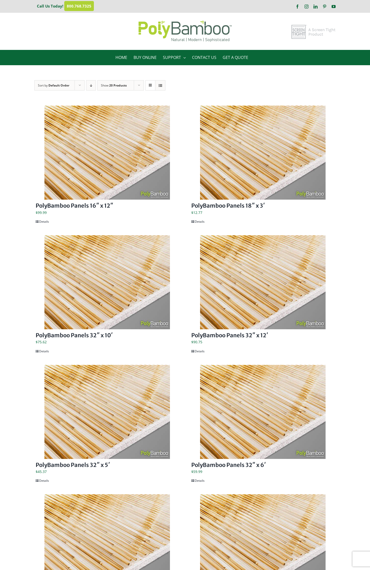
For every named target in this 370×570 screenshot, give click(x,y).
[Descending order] (91, 85)
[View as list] (160, 85)
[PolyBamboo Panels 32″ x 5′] (107, 412)
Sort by (53, 85)
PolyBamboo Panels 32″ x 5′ (73, 464)
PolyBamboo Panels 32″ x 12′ (229, 335)
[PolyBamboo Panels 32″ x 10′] (107, 282)
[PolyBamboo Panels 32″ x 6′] (263, 412)
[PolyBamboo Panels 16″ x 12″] (107, 153)
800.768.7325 (79, 6)
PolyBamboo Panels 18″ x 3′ (228, 205)
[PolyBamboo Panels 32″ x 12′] (263, 282)
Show (114, 85)
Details (44, 221)
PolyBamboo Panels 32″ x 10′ (74, 335)
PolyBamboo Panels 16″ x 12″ (74, 205)
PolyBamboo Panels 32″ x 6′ (228, 464)
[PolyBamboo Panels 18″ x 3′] (263, 153)
